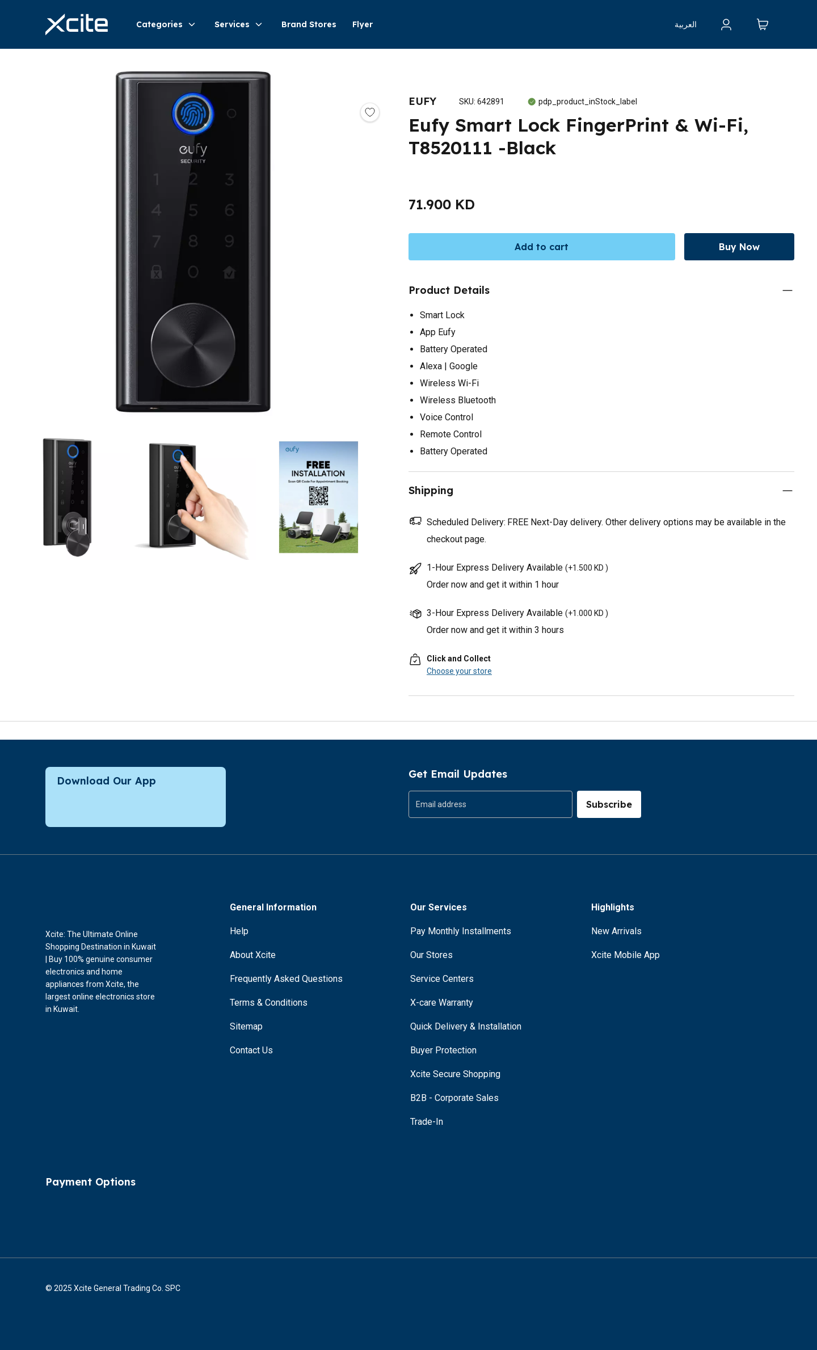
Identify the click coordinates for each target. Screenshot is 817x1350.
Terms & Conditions (269, 1002)
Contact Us (251, 1050)
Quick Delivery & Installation (465, 1026)
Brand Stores (308, 24)
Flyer (362, 24)
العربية (686, 24)
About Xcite (253, 955)
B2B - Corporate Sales (454, 1097)
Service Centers (442, 978)
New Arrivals (616, 931)
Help (239, 931)
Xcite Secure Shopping (455, 1074)
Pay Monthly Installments (460, 931)
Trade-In (426, 1121)
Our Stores (431, 955)
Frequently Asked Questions (286, 978)
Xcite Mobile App (625, 955)
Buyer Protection (443, 1050)
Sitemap (246, 1026)
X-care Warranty (441, 1002)
